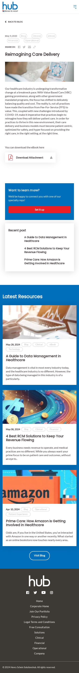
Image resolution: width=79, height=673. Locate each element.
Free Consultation (39, 627)
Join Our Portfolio (39, 611)
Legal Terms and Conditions (39, 621)
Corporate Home (39, 606)
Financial (39, 642)
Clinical (39, 637)
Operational (39, 648)
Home (39, 600)
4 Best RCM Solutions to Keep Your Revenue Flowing (35, 438)
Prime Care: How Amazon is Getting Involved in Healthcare (36, 523)
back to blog (15, 21)
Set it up (39, 209)
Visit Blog (39, 555)
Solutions (39, 632)
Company (39, 653)
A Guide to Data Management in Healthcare (33, 358)
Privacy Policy (39, 616)
